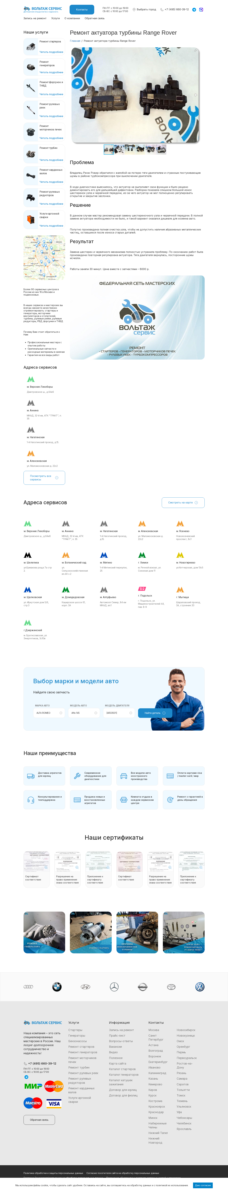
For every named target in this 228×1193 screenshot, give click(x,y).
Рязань (181, 1073)
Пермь (181, 1052)
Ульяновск (184, 1106)
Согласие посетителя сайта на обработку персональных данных (122, 1173)
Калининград (157, 1073)
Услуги (55, 18)
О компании (72, 18)
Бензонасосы (77, 1041)
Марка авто (42, 705)
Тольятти (183, 1090)
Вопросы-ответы (121, 1041)
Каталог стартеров (122, 1069)
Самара (182, 1078)
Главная (75, 40)
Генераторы (76, 1035)
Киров (152, 1090)
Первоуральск (187, 1058)
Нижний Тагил (158, 1133)
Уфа (179, 1112)
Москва (153, 1030)
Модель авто (78, 705)
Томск (181, 1095)
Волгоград (155, 1050)
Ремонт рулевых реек (83, 1073)
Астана (153, 1045)
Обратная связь (95, 18)
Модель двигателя (117, 705)
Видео (113, 1052)
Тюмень (182, 1101)
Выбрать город (144, 9)
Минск (152, 1117)
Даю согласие (203, 1185)
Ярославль (184, 1129)
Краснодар (156, 1112)
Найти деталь (155, 713)
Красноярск (156, 1106)
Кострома (155, 1101)
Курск (152, 1095)
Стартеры (75, 1030)
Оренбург (183, 1046)
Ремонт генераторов (82, 1052)
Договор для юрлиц (123, 1090)
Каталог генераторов (124, 1074)
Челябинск (184, 1123)
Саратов (183, 1084)
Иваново (154, 1067)
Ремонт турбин (78, 1067)
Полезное (116, 1058)
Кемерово (155, 1084)
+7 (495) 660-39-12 (174, 9)
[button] (195, 50)
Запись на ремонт (35, 18)
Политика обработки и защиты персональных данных (53, 1173)
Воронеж (154, 1056)
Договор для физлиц (123, 1095)
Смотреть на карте (183, 503)
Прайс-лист (117, 1035)
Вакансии (115, 1046)
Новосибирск (186, 1030)
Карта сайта (117, 1063)
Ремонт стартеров (81, 1046)
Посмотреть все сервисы (44, 477)
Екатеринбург (157, 1062)
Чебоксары (184, 1117)
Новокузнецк (186, 1035)
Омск (180, 1041)
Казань (153, 1078)
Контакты (82, 9)
